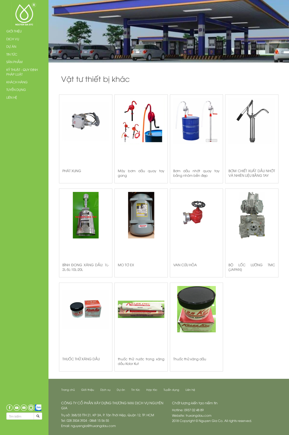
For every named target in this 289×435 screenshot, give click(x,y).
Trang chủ (68, 389)
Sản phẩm (14, 62)
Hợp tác (151, 389)
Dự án (11, 46)
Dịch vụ (12, 39)
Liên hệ (11, 97)
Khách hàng (17, 82)
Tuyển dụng (16, 89)
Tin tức (11, 54)
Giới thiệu (14, 31)
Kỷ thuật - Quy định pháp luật (22, 71)
